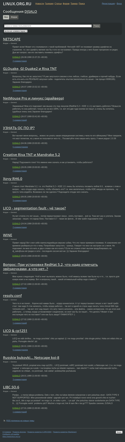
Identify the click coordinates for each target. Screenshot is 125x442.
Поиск (82, 3)
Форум (66, 3)
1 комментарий (20, 120)
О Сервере (7, 432)
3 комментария (20, 91)
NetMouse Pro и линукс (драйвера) (33, 98)
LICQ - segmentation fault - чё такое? (34, 208)
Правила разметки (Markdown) (65, 432)
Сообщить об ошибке (11, 434)
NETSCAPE (11, 39)
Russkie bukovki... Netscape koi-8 (31, 357)
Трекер (74, 3)
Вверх (119, 432)
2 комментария (20, 61)
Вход (119, 3)
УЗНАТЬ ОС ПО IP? (19, 127)
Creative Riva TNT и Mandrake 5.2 (31, 154)
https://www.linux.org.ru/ (11, 436)
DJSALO (30, 11)
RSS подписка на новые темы (20, 421)
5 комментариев (20, 147)
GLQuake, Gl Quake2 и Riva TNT (30, 68)
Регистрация (108, 3)
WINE (7, 235)
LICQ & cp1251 (15, 330)
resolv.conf (12, 295)
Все (6, 17)
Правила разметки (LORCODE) (39, 432)
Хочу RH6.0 (12, 178)
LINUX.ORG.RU (17, 3)
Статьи (58, 3)
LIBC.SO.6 (11, 387)
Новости (39, 3)
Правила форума (19, 432)
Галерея (49, 3)
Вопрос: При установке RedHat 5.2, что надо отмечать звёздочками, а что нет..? (50, 266)
